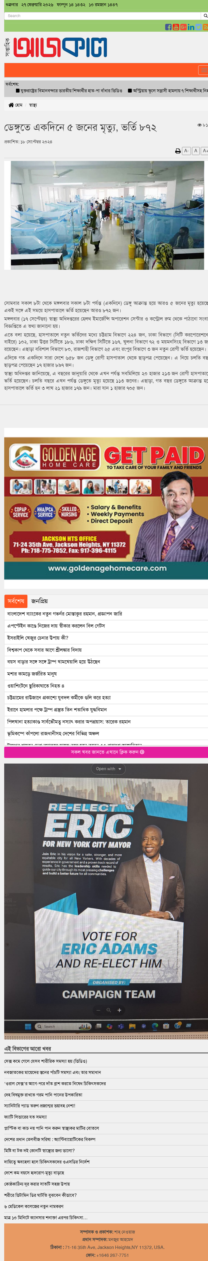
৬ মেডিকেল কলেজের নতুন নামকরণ (33, 1206)
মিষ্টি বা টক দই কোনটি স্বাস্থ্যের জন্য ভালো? (39, 1151)
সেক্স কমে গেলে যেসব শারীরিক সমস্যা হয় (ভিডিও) (45, 1061)
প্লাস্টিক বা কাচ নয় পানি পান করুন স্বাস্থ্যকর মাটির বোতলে (51, 1128)
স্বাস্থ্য (33, 105)
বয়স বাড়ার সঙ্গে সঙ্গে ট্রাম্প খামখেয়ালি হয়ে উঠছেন (53, 661)
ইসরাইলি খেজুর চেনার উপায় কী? (37, 638)
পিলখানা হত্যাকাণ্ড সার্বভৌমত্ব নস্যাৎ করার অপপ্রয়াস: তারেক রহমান (69, 721)
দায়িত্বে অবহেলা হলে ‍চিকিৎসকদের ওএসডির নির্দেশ (47, 1162)
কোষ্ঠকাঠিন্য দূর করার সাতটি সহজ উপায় (37, 1184)
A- (186, 151)
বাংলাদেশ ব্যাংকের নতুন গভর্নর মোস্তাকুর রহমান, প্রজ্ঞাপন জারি (64, 613)
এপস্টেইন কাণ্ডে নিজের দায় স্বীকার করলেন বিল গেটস (56, 626)
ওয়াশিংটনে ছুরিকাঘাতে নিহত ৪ (36, 686)
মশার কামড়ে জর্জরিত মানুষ (32, 673)
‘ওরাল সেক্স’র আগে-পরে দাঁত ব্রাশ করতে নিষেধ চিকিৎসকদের (55, 1084)
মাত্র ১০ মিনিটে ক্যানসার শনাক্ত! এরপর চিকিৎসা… (46, 1218)
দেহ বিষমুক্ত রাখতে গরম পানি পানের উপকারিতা (43, 1095)
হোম (15, 105)
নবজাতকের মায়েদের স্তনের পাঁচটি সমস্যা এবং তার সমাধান (52, 1072)
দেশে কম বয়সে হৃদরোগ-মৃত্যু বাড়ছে (34, 1173)
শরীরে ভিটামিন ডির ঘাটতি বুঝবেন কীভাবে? (40, 1195)
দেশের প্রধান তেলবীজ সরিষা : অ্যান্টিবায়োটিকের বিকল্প (49, 1139)
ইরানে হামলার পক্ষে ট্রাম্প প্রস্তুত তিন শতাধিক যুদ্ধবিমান (57, 709)
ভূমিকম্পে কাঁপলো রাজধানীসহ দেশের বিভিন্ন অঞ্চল (53, 733)
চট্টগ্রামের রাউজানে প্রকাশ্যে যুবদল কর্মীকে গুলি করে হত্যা (59, 697)
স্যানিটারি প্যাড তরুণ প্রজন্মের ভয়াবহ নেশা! (39, 1106)
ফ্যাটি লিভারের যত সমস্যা (25, 1117)
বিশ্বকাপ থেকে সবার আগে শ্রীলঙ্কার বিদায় (44, 650)
